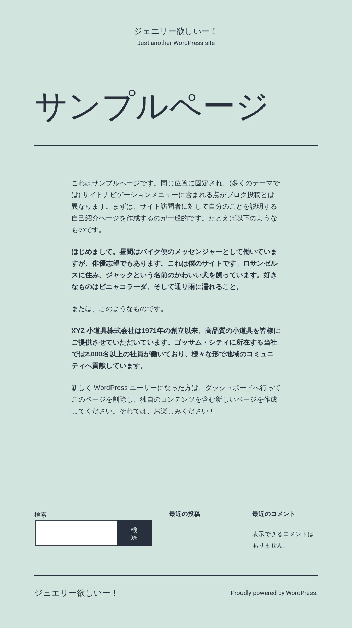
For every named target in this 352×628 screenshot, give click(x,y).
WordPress (301, 592)
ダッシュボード (229, 387)
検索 (40, 514)
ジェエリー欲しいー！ (176, 31)
